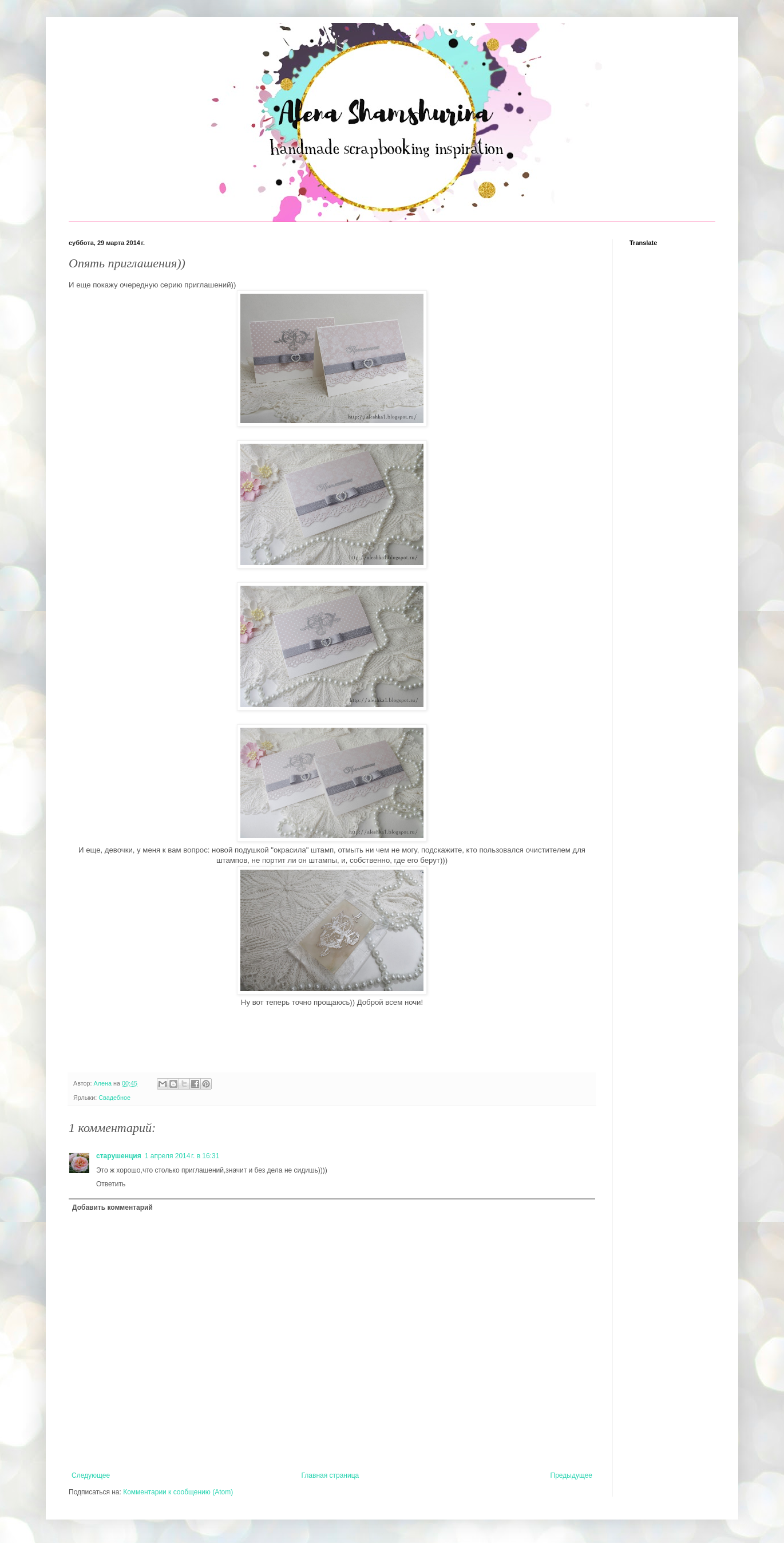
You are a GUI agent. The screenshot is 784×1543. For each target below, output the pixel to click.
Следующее (91, 1475)
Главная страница (330, 1475)
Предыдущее (571, 1475)
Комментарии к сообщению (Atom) (178, 1492)
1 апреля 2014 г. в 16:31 (182, 1156)
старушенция (118, 1156)
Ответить (110, 1184)
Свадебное (114, 1097)
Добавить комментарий (112, 1207)
